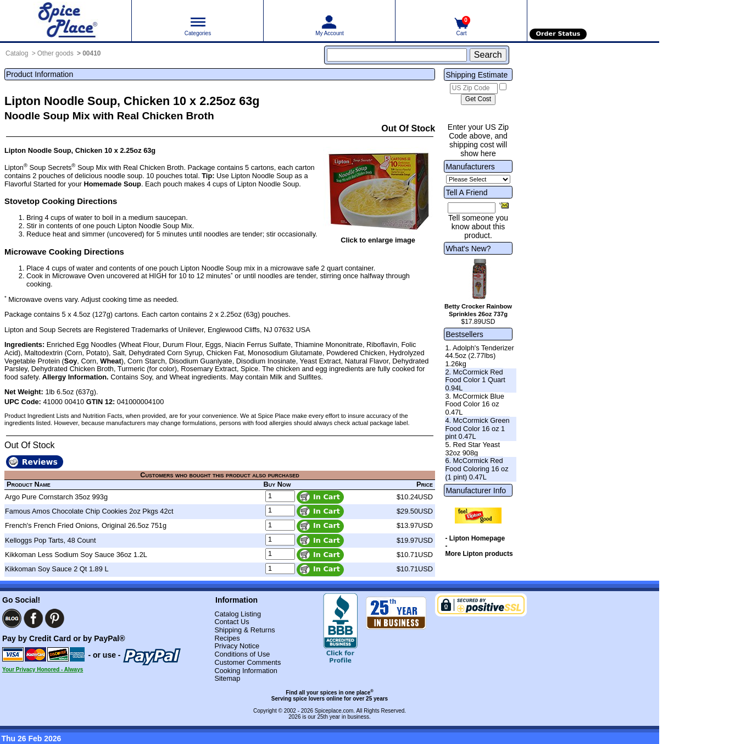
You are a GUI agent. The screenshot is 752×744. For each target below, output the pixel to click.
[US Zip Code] (474, 88)
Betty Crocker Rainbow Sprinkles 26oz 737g (478, 310)
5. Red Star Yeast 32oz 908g (472, 448)
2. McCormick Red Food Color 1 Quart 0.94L (475, 380)
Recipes (226, 638)
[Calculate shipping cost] (478, 99)
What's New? (468, 248)
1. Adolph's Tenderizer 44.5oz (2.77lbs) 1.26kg (479, 356)
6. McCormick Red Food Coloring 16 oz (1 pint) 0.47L (476, 468)
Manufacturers (469, 166)
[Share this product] (504, 205)
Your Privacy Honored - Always (42, 669)
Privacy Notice (236, 646)
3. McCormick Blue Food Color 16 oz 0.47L (474, 404)
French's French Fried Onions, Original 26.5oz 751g (85, 525)
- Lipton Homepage (475, 538)
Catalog (16, 53)
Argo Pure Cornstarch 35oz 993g (56, 497)
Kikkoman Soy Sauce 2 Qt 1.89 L (57, 569)
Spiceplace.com (334, 711)
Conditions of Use (242, 654)
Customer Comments (247, 662)
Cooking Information (245, 670)
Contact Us (231, 622)
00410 (91, 53)
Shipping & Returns (244, 630)
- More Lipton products (479, 550)
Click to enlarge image (378, 240)
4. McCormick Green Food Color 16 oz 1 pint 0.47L (477, 428)
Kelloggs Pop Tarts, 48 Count (50, 540)
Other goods (55, 53)
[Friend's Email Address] (471, 207)
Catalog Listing (237, 614)
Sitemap (227, 678)
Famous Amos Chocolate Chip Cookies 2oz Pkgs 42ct (89, 511)
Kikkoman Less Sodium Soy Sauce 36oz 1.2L (76, 554)
